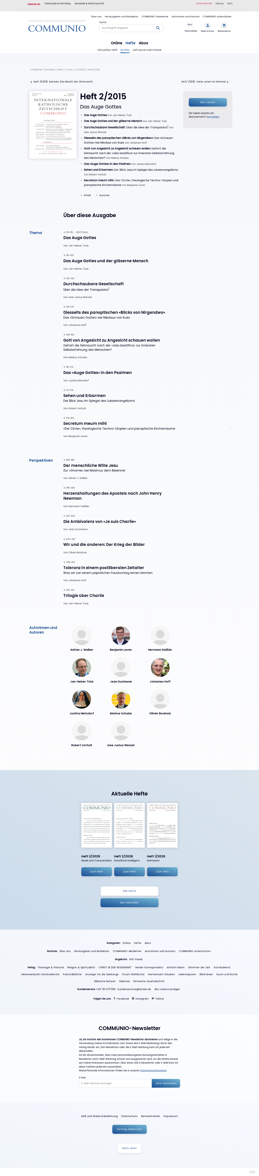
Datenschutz (129, 1115)
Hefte (130, 39)
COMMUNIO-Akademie (155, 13)
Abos (145, 39)
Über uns (96, 13)
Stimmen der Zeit (199, 966)
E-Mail (82, 1076)
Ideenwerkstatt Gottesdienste (40, 973)
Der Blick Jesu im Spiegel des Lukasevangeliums (131, 167)
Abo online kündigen (167, 988)
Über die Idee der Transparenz (126, 125)
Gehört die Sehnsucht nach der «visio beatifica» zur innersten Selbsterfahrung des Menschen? (129, 150)
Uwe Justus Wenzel (95, 129)
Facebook (123, 998)
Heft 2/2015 (94, 66)
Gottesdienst (222, 966)
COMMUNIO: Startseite (42, 66)
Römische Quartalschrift (149, 980)
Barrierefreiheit (150, 1115)
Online (115, 39)
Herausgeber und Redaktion (121, 13)
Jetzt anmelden (166, 1082)
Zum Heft (96, 871)
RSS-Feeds (136, 958)
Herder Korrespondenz (149, 966)
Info (229, 4)
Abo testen (207, 99)
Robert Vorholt (97, 172)
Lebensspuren (187, 973)
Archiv (125, 47)
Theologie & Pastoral (58, 4)
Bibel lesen (206, 973)
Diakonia (124, 980)
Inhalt (87, 193)
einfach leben (175, 966)
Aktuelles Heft (107, 47)
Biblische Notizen (105, 980)
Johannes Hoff (138, 140)
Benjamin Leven (136, 182)
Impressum (170, 1115)
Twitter (159, 998)
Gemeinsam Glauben (161, 973)
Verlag (217, 4)
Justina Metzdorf (146, 161)
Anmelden (213, 114)
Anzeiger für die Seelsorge (102, 973)
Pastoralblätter (72, 973)
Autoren (105, 193)
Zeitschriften (200, 4)
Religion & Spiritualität (92, 4)
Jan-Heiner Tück (122, 112)
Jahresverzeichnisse (147, 47)
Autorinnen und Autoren (186, 13)
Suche (102, 19)
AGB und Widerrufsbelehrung (99, 1115)
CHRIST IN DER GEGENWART (115, 966)
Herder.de (34, 4)
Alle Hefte (129, 890)
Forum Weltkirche (133, 973)
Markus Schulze (120, 155)
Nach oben (129, 1147)
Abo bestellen (129, 902)
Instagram (142, 998)
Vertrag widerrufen (129, 1128)
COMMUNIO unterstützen (217, 13)
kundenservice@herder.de (134, 988)
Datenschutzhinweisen (153, 1070)
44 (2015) (80, 66)
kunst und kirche (227, 973)
